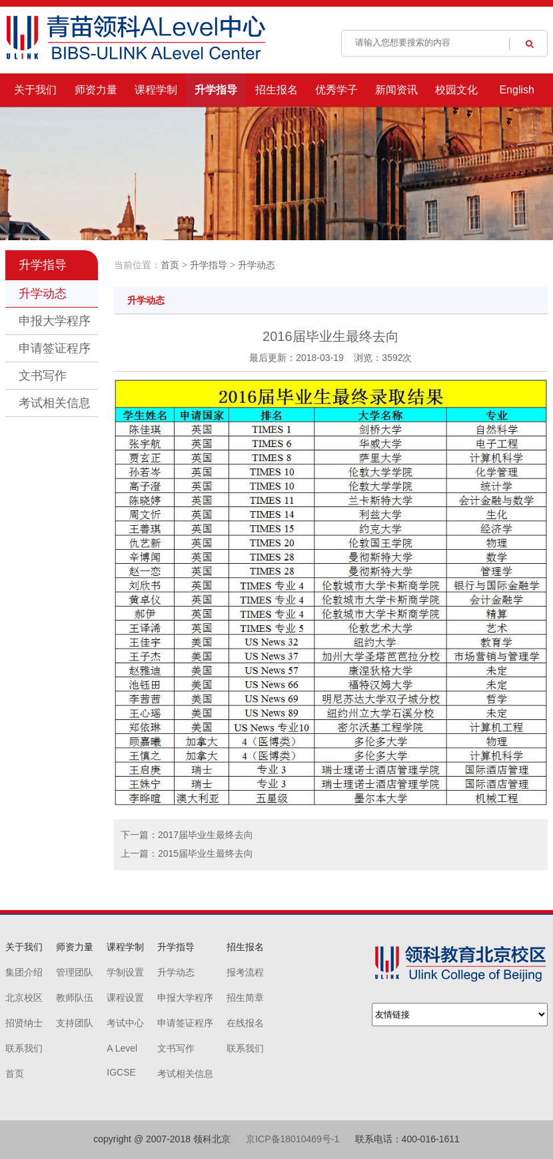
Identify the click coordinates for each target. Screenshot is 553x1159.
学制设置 (125, 972)
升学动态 (43, 293)
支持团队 (74, 1023)
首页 (170, 265)
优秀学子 (336, 89)
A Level (122, 1048)
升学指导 (216, 89)
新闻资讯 (396, 89)
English (516, 89)
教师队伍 (74, 997)
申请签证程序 (55, 348)
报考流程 (245, 972)
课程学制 (156, 89)
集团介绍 (24, 972)
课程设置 (125, 997)
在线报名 (245, 1023)
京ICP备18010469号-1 (292, 1139)
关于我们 (35, 89)
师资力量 (96, 89)
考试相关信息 (55, 403)
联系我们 (24, 1048)
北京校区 (24, 997)
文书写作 (43, 375)
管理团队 (74, 972)
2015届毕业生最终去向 (205, 853)
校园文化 (456, 89)
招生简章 (245, 997)
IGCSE (121, 1072)
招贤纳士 (24, 1023)
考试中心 (125, 1023)
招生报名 (276, 89)
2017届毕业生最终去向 (205, 834)
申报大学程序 (55, 321)
